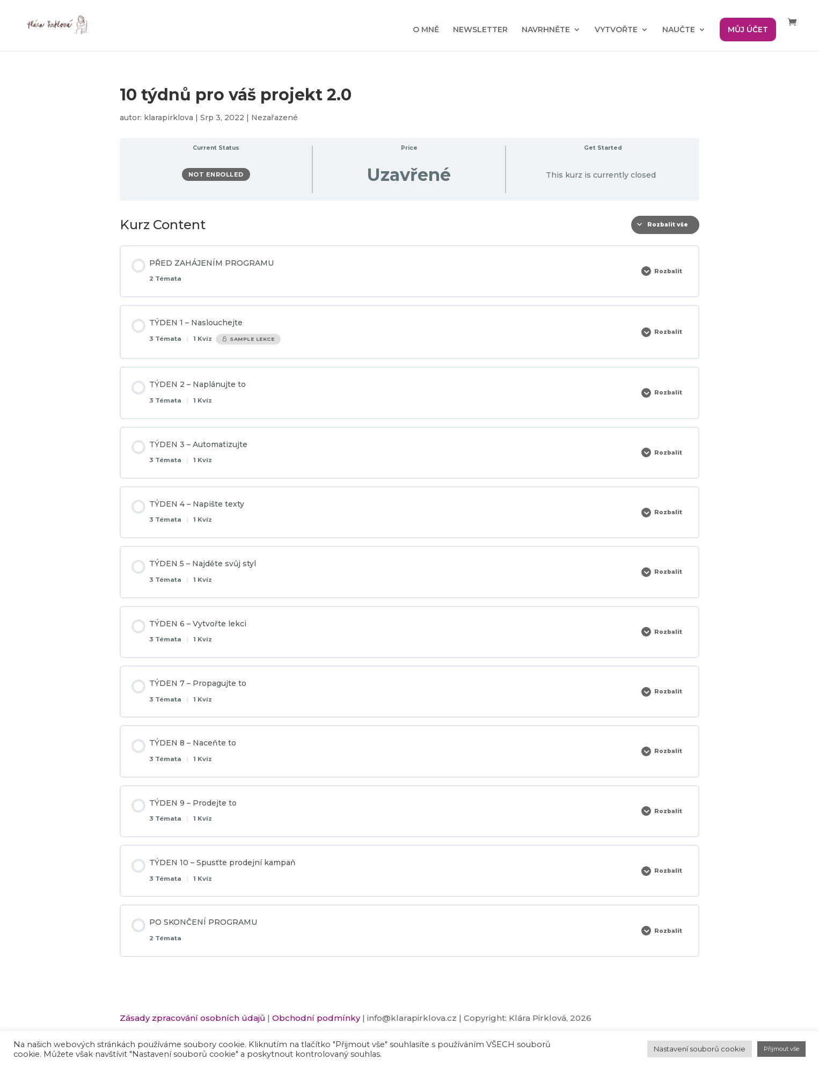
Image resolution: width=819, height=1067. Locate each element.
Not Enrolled (216, 174)
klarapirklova (168, 117)
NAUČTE (678, 30)
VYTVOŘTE (616, 30)
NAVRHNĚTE (546, 30)
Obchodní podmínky (316, 1018)
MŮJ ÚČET (748, 29)
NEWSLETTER (480, 30)
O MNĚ (426, 30)
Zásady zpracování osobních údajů (192, 1018)
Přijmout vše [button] (781, 1049)
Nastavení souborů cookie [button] (699, 1048)
